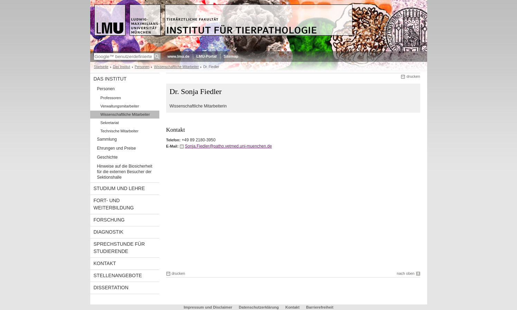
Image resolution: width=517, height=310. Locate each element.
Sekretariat (110, 123)
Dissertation (111, 287)
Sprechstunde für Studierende (119, 247)
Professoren (111, 98)
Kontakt (105, 263)
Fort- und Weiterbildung (114, 204)
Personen (142, 67)
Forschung (109, 220)
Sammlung (107, 139)
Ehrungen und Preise (116, 148)
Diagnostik (108, 232)
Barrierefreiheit (319, 307)
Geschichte (107, 157)
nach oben (405, 273)
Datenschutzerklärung (259, 307)
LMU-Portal (206, 56)
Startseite (101, 67)
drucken (413, 76)
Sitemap (231, 56)
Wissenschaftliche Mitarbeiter (176, 67)
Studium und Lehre (119, 188)
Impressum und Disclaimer (208, 307)
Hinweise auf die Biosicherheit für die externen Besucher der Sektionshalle (124, 172)
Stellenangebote (118, 275)
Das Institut (121, 67)
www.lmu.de (179, 56)
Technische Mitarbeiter (120, 131)
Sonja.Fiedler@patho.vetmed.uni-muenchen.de (228, 146)
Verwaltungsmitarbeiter (120, 106)
